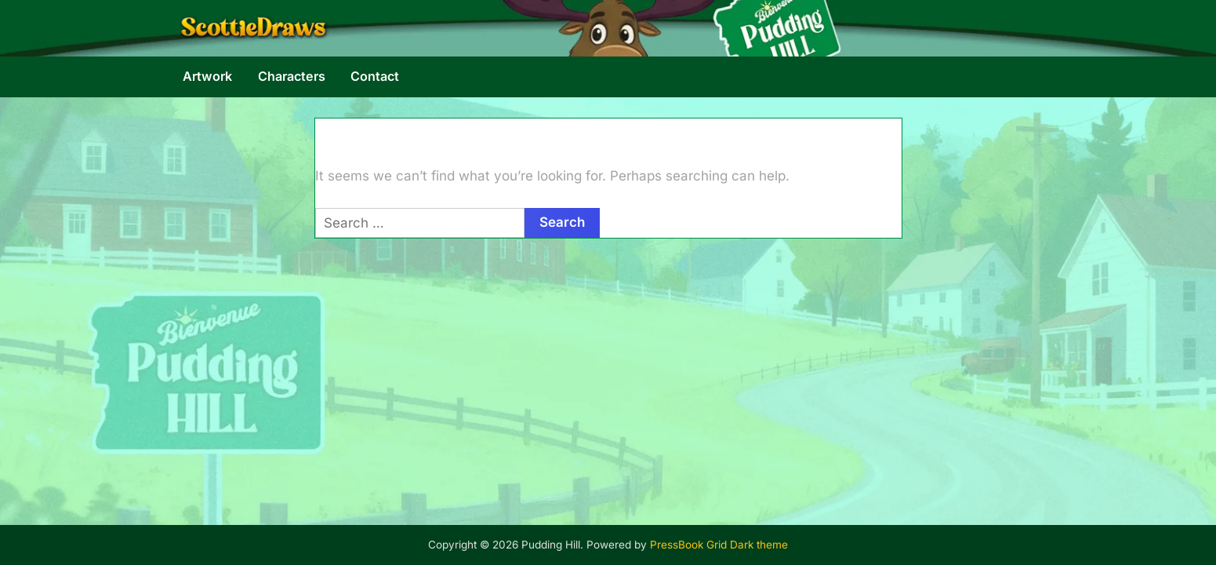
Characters (291, 76)
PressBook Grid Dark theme (719, 544)
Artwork (207, 76)
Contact (374, 76)
